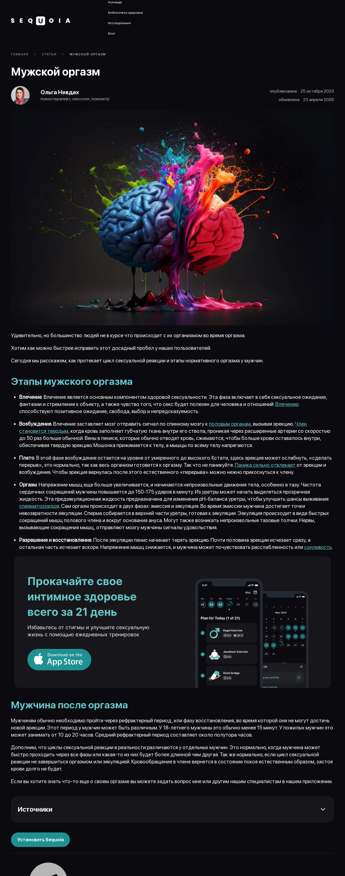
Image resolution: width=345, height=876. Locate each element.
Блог (111, 33)
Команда (115, 2)
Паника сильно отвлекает (265, 466)
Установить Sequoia (41, 840)
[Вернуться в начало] (40, 21)
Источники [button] (35, 810)
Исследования (119, 23)
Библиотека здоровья (125, 13)
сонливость (318, 548)
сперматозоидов (39, 507)
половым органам (230, 425)
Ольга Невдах (62, 92)
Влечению (287, 405)
